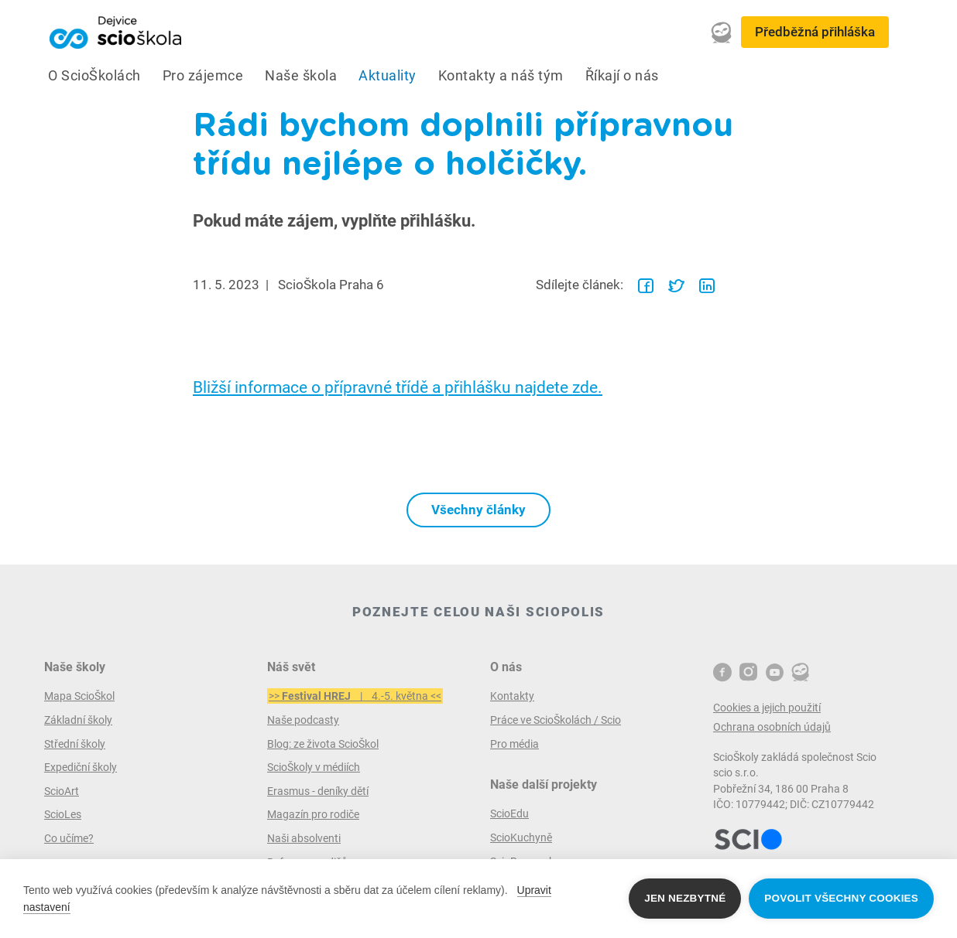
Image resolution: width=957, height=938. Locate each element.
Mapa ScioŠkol (79, 696)
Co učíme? (69, 838)
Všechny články (478, 509)
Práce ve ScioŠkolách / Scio (555, 720)
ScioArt (61, 791)
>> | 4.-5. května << (355, 696)
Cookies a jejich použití (767, 707)
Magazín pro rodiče (313, 814)
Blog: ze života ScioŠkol (323, 744)
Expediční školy (80, 767)
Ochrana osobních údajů (772, 727)
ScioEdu (509, 813)
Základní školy (78, 720)
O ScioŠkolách (94, 76)
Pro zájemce (203, 76)
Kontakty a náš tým (501, 76)
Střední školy (74, 744)
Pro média (514, 744)
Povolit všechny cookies (841, 898)
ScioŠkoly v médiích (313, 767)
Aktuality (387, 76)
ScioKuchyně (521, 837)
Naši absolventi (304, 838)
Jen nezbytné (684, 898)
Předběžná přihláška (815, 31)
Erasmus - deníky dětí (318, 791)
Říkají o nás (622, 76)
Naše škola (301, 76)
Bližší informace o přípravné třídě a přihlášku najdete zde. (397, 387)
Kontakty (512, 696)
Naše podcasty (303, 720)
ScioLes (62, 814)
